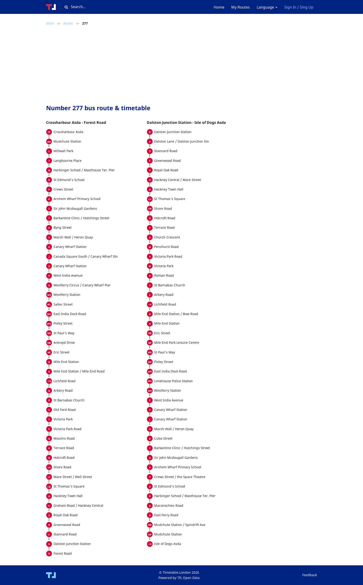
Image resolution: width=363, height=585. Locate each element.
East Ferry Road (166, 515)
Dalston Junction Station (72, 543)
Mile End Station (66, 362)
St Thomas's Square (68, 486)
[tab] (96, 122)
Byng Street (62, 227)
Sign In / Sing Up (298, 7)
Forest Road (62, 553)
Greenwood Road (66, 524)
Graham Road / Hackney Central (78, 505)
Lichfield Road (64, 381)
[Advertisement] (146, 65)
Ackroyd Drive (64, 342)
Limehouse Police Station (173, 381)
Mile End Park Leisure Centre (176, 342)
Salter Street (63, 304)
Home (219, 7)
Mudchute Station (67, 141)
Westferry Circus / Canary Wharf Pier (82, 285)
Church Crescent (167, 237)
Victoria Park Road (67, 429)
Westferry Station (66, 294)
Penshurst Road (166, 246)
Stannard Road (65, 534)
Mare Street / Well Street (72, 477)
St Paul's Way (63, 333)
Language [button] (267, 7)
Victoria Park (63, 419)
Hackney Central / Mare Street (177, 180)
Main (50, 23)
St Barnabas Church (68, 400)
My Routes (240, 7)
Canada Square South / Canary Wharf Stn (85, 256)
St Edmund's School (68, 180)
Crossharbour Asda (68, 132)
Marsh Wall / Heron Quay (73, 237)
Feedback (309, 575)
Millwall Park (63, 151)
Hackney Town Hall (68, 496)
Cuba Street (163, 438)
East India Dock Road (69, 314)
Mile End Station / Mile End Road (79, 371)
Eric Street (61, 352)
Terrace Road (63, 448)
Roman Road (164, 275)
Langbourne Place (67, 160)
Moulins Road (64, 438)
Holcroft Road (64, 457)
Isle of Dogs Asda (167, 543)
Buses (68, 23)
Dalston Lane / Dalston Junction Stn (181, 141)
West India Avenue (68, 275)
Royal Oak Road (65, 515)
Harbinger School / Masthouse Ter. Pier (84, 170)
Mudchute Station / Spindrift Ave (179, 524)
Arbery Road (63, 390)
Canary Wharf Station (70, 246)
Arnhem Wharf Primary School (76, 199)
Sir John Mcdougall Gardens (75, 208)
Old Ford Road (64, 409)
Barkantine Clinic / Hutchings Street (81, 218)
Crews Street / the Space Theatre (179, 477)
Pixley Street (62, 323)
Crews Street (63, 189)
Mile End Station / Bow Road (176, 314)
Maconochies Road (168, 505)
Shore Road (62, 467)
